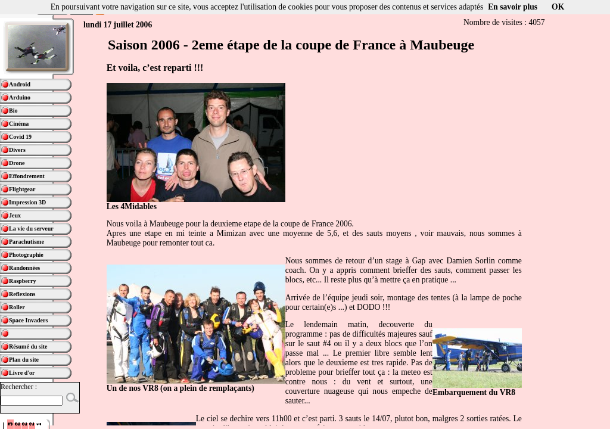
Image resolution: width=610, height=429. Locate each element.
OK (558, 6)
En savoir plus (512, 6)
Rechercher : (19, 387)
